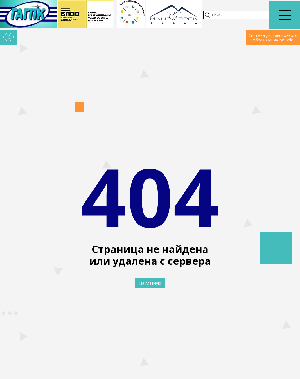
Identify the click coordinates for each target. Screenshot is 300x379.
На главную (150, 283)
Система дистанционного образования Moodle (273, 37)
